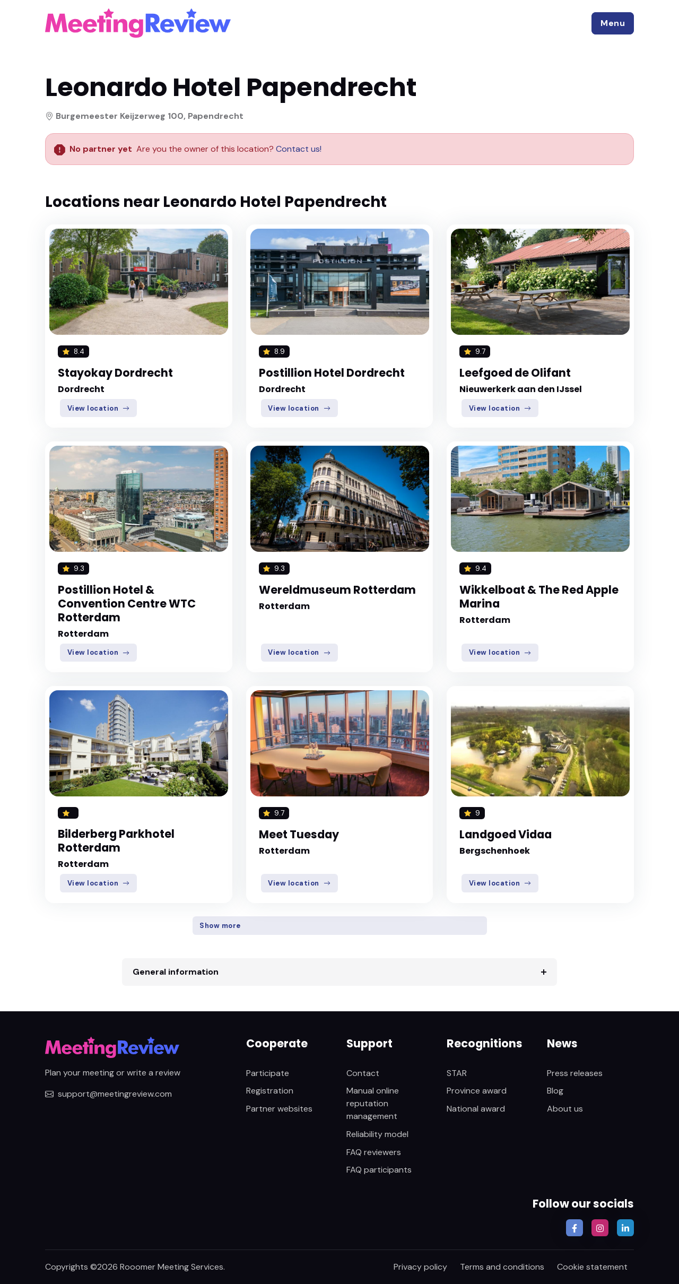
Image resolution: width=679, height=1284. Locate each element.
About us (565, 1108)
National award (476, 1108)
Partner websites (279, 1108)
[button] (612, 23)
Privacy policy (420, 1266)
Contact (362, 1073)
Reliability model (377, 1134)
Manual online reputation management (372, 1103)
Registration (269, 1090)
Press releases (575, 1073)
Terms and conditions (502, 1266)
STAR (457, 1073)
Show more (220, 925)
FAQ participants (379, 1169)
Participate (267, 1073)
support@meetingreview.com (108, 1093)
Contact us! (297, 148)
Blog (555, 1090)
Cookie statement (592, 1266)
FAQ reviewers (373, 1152)
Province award (477, 1090)
